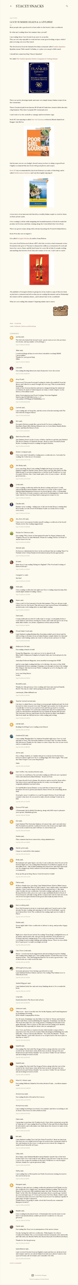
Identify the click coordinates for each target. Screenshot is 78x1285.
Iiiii (17, 561)
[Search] (67, 6)
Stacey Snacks (30, 6)
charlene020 (20, 735)
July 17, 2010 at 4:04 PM (23, 594)
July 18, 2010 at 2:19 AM (23, 730)
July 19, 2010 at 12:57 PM (23, 1165)
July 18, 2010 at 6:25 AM (23, 766)
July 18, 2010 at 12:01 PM (23, 945)
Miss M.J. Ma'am (22, 1080)
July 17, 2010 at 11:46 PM (23, 718)
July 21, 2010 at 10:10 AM (23, 1258)
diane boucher (21, 436)
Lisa (17, 368)
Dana (18, 616)
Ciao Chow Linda (22, 951)
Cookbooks (17, 326)
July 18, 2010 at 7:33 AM (23, 815)
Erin (17, 821)
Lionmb (18, 408)
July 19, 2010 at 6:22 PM (23, 1205)
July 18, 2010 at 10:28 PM (23, 1088)
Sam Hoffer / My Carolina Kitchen (28, 772)
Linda (18, 484)
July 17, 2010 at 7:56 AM (23, 362)
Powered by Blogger (39, 1275)
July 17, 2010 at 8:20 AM (23, 402)
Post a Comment (15, 1263)
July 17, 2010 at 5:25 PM (22, 610)
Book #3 (13, 170)
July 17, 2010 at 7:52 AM (23, 344)
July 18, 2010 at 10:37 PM (23, 1100)
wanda (18, 724)
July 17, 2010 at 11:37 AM (23, 513)
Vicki (17, 587)
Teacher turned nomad (24, 701)
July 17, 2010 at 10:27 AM (23, 479)
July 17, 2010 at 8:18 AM (23, 373)
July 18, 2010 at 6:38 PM (23, 1074)
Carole (18, 1226)
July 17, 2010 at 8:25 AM (23, 431)
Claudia (18, 504)
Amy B (18, 379)
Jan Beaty (19, 465)
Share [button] (11, 323)
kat (17, 1136)
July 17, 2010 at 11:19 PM (22, 695)
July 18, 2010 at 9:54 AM (23, 854)
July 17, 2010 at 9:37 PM (23, 640)
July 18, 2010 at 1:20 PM (23, 962)
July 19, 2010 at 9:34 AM (23, 1130)
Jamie (18, 753)
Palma (18, 882)
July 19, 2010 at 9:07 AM (23, 1113)
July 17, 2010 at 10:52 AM (23, 498)
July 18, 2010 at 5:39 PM (23, 1003)
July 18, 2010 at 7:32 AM (23, 801)
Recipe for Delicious (23, 532)
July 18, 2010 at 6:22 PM (23, 1040)
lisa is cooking (20, 905)
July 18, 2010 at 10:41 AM (23, 876)
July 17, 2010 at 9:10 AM (23, 446)
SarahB (18, 1046)
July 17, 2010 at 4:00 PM (23, 581)
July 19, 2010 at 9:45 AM (23, 1148)
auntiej (18, 337)
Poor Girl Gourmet (37, 119)
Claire (18, 1119)
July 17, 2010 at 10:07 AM (23, 460)
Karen (18, 600)
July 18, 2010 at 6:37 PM (23, 1057)
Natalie (18, 1211)
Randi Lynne (20, 848)
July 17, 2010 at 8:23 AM (23, 415)
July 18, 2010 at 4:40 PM (23, 991)
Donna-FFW (20, 807)
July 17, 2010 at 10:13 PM (23, 678)
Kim (17, 421)
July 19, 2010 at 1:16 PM (22, 1178)
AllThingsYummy (22, 968)
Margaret (19, 1184)
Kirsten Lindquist (22, 452)
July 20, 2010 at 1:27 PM (23, 1220)
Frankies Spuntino (59, 47)
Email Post (18, 323)
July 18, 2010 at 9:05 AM (23, 830)
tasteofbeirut (20, 1249)
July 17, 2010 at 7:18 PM (22, 625)
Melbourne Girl (21, 646)
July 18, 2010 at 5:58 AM (23, 747)
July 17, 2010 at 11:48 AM (23, 527)
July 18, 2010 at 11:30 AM (23, 916)
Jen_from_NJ (20, 519)
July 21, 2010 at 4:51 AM (22, 1243)
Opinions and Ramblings (28, 326)
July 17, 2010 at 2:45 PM (23, 569)
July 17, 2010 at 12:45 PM (23, 542)
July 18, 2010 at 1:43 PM (23, 977)
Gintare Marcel (44, 1279)
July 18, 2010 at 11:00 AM (23, 899)
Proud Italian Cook (22, 631)
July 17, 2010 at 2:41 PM (22, 555)
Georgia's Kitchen (23, 238)
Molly (18, 860)
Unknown (19, 1008)
